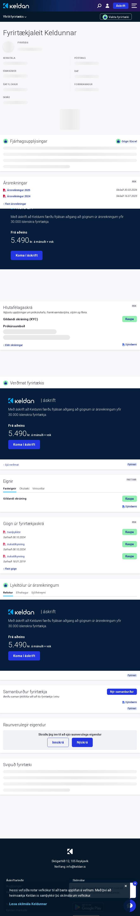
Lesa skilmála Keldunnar (28, 904)
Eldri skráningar (13, 345)
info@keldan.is (76, 866)
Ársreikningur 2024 (16, 196)
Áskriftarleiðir (15, 880)
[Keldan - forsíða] (16, 5)
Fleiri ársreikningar (14, 203)
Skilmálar (79, 880)
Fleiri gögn (10, 568)
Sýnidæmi (129, 344)
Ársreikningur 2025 (16, 190)
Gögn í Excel (126, 141)
